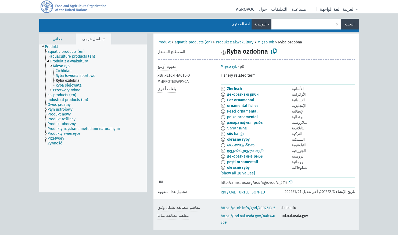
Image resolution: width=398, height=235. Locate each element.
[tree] (93, 118)
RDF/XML (228, 192)
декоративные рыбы (245, 156)
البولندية (260, 24)
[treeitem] (54, 46)
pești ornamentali (242, 162)
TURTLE (243, 192)
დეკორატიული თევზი (246, 150)
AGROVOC (245, 9)
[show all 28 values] (238, 173)
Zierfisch (234, 89)
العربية (348, 9)
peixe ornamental (242, 117)
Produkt (164, 42)
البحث (349, 24)
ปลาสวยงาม (237, 128)
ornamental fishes (243, 105)
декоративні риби (243, 94)
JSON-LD (257, 192)
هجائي (57, 39)
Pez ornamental (240, 100)
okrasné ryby (238, 139)
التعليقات (279, 9)
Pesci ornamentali (243, 111)
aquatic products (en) (193, 42)
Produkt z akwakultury (234, 42)
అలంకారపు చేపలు (240, 145)
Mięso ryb (265, 42)
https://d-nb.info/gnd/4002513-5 (248, 208)
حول (263, 9)
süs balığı (235, 134)
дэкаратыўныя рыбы (245, 122)
